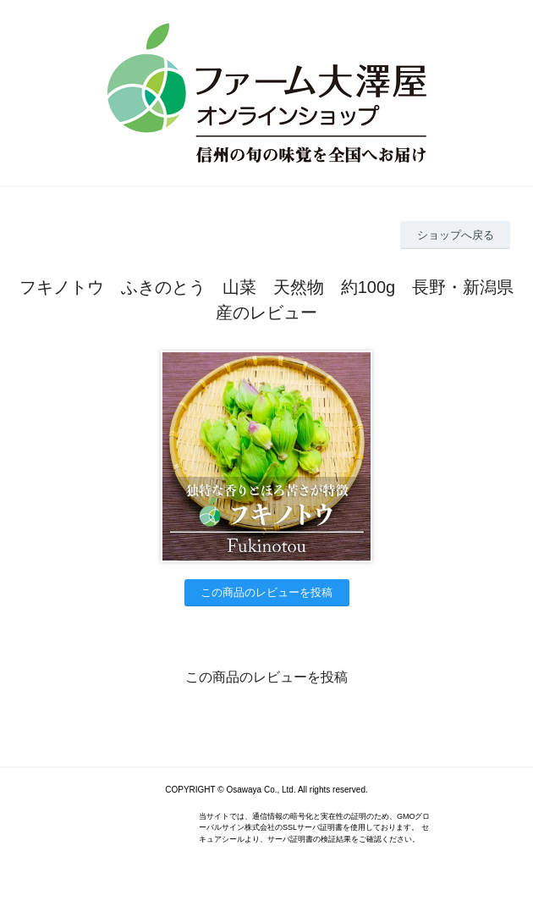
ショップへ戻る (455, 235)
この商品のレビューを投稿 (266, 592)
